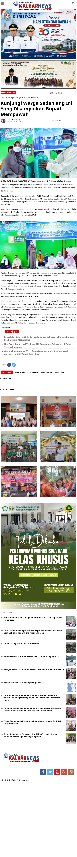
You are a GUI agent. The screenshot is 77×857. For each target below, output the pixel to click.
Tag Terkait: (7, 372)
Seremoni (34, 98)
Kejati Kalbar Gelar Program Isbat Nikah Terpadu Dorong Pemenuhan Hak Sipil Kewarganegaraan (30, 735)
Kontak (25, 780)
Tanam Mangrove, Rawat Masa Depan (21, 643)
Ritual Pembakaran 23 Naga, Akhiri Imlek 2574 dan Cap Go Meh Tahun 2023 (33, 618)
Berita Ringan (10, 98)
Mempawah (26, 98)
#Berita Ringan (21, 372)
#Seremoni (59, 372)
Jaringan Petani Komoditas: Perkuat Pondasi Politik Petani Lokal (34, 669)
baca (55, 121)
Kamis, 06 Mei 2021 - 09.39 (14, 122)
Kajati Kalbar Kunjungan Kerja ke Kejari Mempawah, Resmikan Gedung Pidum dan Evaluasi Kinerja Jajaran (33, 631)
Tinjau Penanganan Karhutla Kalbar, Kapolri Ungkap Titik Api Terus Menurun (32, 722)
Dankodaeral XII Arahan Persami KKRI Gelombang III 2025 (31, 656)
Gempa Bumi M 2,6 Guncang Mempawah (23, 682)
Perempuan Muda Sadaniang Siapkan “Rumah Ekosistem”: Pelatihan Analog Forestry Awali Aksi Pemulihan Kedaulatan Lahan (32, 698)
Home (2, 98)
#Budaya (34, 372)
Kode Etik (15, 780)
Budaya (18, 98)
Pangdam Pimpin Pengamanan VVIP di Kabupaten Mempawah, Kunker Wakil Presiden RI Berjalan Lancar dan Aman (33, 709)
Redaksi (6, 780)
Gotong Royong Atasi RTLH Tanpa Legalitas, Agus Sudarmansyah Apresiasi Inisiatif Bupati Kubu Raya (36, 352)
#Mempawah (46, 372)
